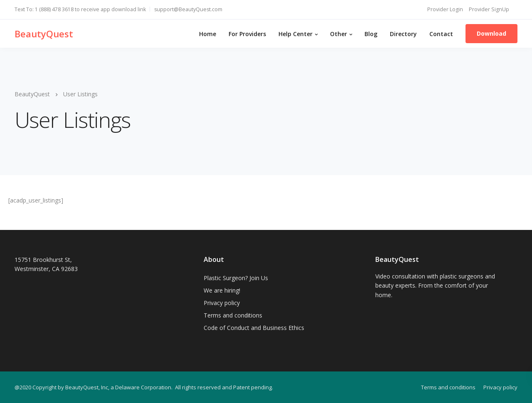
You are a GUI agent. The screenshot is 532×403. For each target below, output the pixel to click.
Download (491, 33)
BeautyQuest (44, 33)
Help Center (295, 34)
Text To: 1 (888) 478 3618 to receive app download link (80, 9)
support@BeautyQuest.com (188, 9)
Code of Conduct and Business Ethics (254, 328)
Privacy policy (222, 303)
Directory (403, 34)
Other (338, 34)
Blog (371, 34)
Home (207, 34)
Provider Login (445, 9)
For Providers (247, 34)
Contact (441, 34)
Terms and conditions (233, 315)
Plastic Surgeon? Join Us (236, 278)
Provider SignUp (489, 9)
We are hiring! (222, 290)
